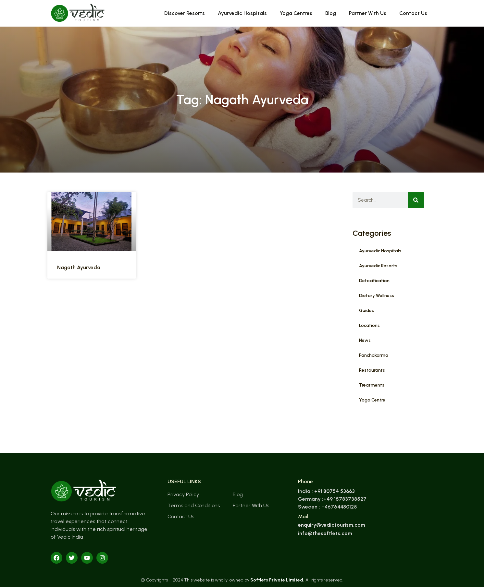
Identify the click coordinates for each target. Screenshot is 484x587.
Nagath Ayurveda (78, 267)
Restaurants (372, 370)
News (365, 340)
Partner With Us (367, 13)
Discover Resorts (184, 13)
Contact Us (413, 13)
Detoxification (374, 280)
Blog (330, 13)
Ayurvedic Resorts (378, 266)
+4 (326, 499)
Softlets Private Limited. (277, 580)
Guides (366, 310)
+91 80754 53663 (334, 491)
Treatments (371, 385)
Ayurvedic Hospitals (242, 13)
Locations (369, 325)
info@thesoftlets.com (325, 533)
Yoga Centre (372, 400)
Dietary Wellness (376, 295)
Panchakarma (373, 355)
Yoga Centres (296, 13)
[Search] (416, 200)
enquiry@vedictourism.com (331, 525)
